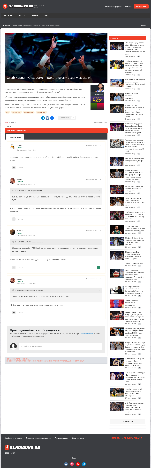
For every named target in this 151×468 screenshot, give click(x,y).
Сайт (47, 16)
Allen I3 (20, 231)
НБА (6, 122)
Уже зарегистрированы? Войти (118, 7)
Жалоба (8, 126)
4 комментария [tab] (14, 137)
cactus (20, 179)
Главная (8, 16)
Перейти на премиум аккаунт (127, 438)
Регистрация (141, 6)
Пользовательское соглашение (38, 438)
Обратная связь (78, 438)
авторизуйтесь (87, 333)
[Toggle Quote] (13, 191)
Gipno (19, 145)
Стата (22, 16)
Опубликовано (26, 150)
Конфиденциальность (13, 438)
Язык (75, 458)
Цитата (20, 168)
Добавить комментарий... (32, 346)
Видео (35, 16)
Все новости (128, 421)
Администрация (61, 438)
